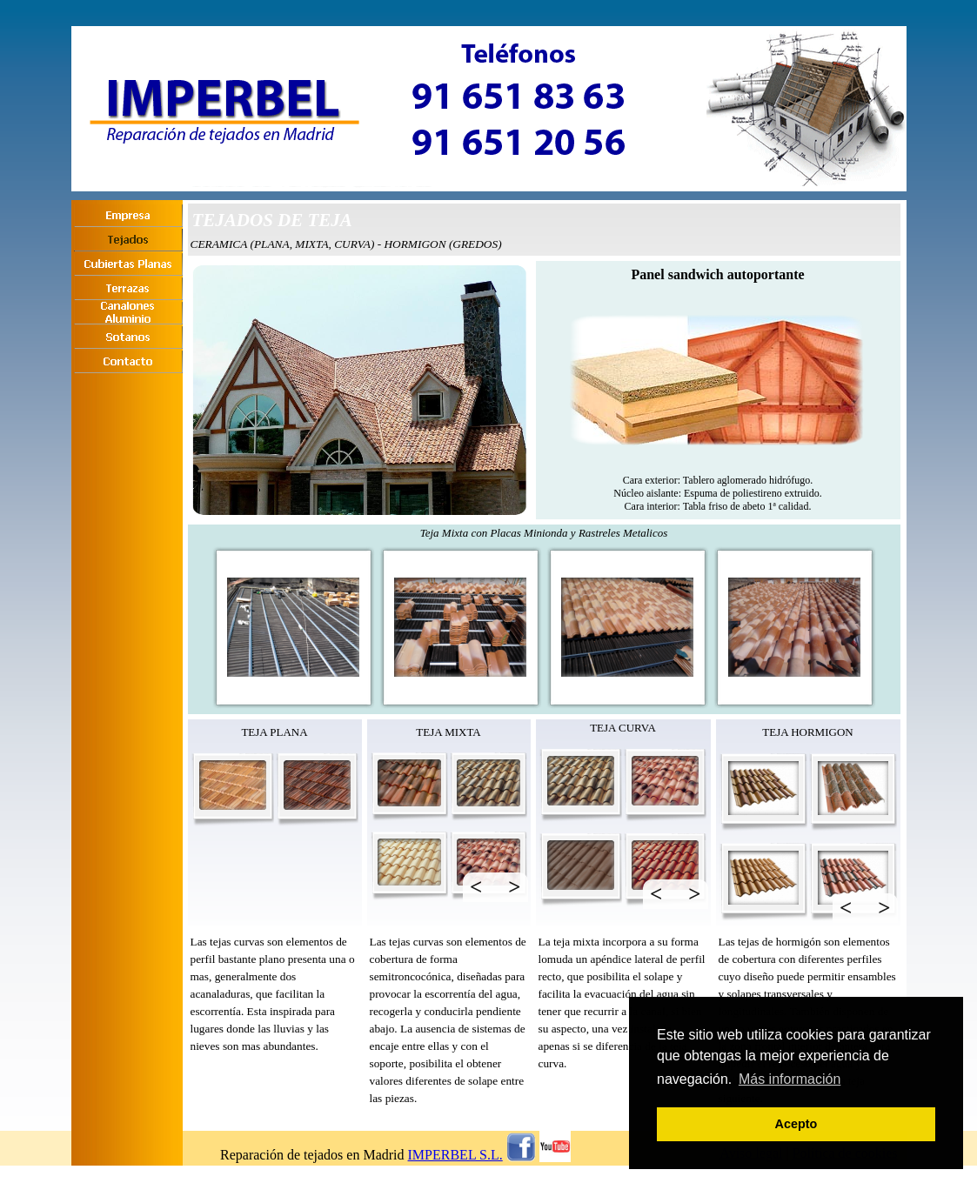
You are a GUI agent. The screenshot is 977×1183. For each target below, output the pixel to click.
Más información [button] (789, 1079)
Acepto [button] (796, 1124)
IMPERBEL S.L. (455, 1154)
